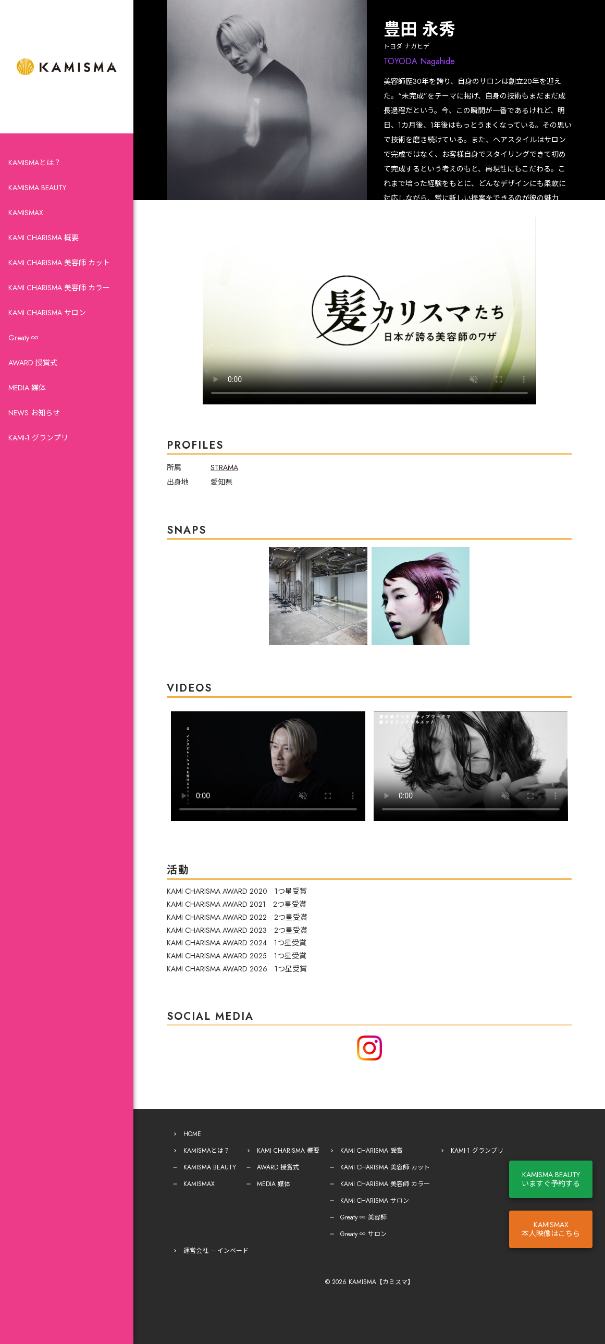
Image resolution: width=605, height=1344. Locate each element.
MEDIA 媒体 (27, 388)
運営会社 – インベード (216, 1239)
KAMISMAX (25, 212)
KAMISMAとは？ (34, 162)
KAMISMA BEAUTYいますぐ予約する (551, 1179)
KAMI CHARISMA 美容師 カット (59, 262)
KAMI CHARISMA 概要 (43, 237)
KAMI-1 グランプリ (38, 438)
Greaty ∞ (23, 337)
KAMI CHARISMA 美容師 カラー (59, 287)
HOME (192, 1123)
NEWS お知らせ (34, 413)
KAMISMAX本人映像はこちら (551, 1229)
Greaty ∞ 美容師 (363, 1206)
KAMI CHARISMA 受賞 (371, 1139)
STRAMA (224, 467)
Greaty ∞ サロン (363, 1223)
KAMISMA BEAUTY (37, 187)
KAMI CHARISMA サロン (47, 312)
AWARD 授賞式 (32, 362)
